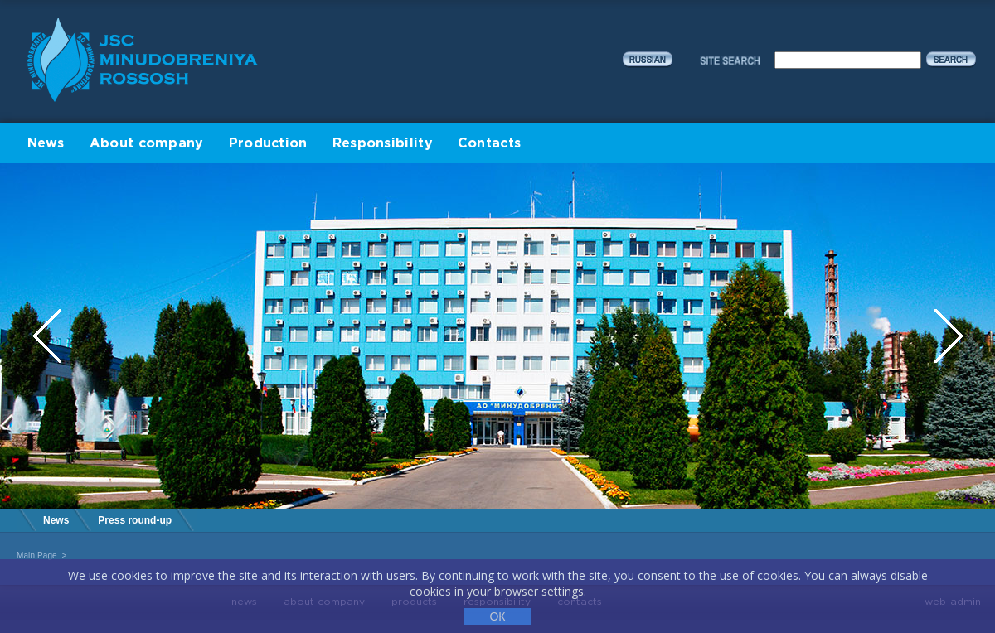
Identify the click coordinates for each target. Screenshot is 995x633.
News (46, 144)
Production (268, 144)
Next (948, 336)
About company (147, 144)
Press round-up (135, 520)
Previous (49, 336)
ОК (497, 616)
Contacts (489, 144)
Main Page (37, 555)
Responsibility (382, 144)
